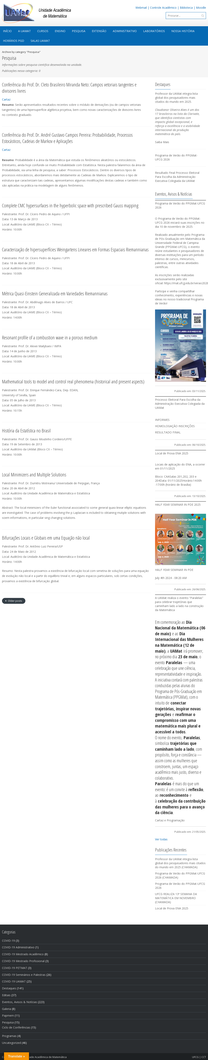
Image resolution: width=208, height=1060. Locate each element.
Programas (9, 1036)
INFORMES (162, 420)
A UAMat (24, 31)
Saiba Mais (162, 142)
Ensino (60, 31)
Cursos (42, 31)
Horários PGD (13, 41)
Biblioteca (186, 7)
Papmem (8, 1015)
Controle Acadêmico (163, 7)
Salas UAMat (40, 41)
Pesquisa (78, 31)
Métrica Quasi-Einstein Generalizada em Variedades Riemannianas (55, 293)
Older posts (14, 601)
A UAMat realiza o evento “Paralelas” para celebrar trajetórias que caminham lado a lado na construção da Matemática (179, 604)
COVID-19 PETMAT (14, 968)
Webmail (141, 7)
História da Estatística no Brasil (26, 430)
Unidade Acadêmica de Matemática (45, 1057)
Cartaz (6, 99)
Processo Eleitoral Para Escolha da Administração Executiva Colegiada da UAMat (180, 404)
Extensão (99, 31)
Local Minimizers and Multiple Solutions (34, 474)
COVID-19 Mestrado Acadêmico (23, 954)
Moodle (201, 7)
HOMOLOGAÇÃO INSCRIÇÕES (175, 426)
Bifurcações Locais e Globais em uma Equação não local (46, 537)
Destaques (9, 988)
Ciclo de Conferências (16, 1027)
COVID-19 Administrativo (18, 947)
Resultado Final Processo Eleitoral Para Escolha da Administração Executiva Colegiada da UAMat (177, 177)
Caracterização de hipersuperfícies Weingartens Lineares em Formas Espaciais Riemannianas (75, 249)
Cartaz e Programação (170, 820)
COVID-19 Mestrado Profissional (23, 961)
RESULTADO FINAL (168, 432)
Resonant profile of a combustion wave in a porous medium (49, 337)
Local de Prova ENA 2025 (171, 453)
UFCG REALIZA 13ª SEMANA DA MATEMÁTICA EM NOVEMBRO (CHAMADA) (176, 898)
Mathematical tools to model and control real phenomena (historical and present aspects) (73, 381)
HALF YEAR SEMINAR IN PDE (174, 570)
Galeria (6, 1009)
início (7, 31)
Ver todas (161, 839)
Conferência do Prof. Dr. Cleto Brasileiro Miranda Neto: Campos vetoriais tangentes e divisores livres (69, 87)
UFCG (195, 1057)
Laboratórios (154, 31)
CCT (203, 1057)
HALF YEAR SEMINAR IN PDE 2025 (178, 504)
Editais (6, 995)
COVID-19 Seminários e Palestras (24, 975)
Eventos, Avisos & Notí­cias (19, 1002)
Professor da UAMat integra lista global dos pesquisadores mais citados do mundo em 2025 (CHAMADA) (180, 863)
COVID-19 (8, 941)
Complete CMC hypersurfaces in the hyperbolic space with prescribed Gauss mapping (70, 205)
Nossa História (183, 31)
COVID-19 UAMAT (14, 981)
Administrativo (125, 31)
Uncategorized (11, 1043)
